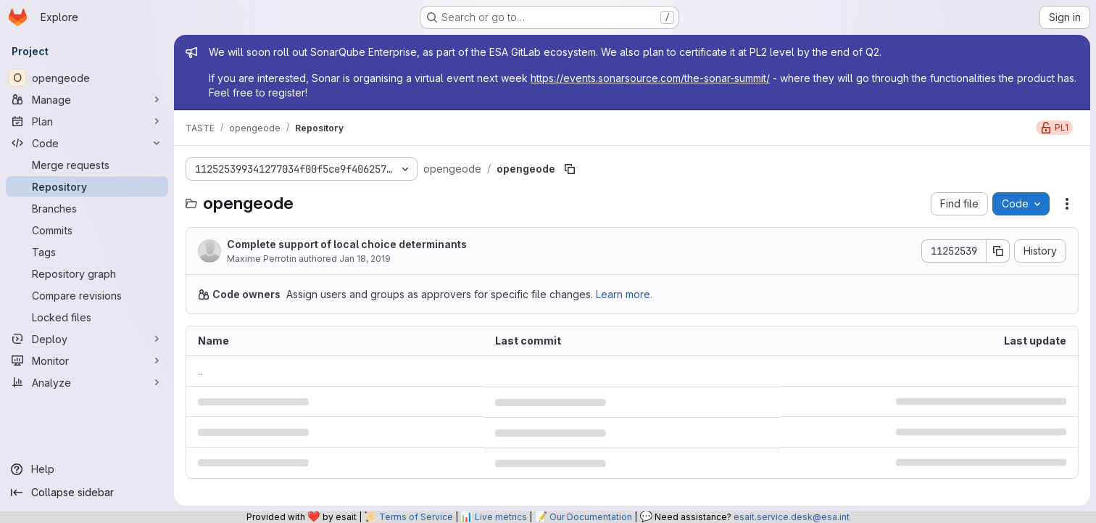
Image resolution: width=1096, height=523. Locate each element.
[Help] (87, 469)
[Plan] (87, 121)
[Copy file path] (569, 169)
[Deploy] (87, 339)
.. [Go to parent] (200, 371)
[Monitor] (87, 360)
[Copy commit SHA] (998, 251)
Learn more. (624, 294)
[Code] (87, 143)
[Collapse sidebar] (87, 492)
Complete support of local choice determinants (347, 244)
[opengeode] (87, 77)
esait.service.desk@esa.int (792, 516)
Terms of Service (416, 516)
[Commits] (87, 230)
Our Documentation (590, 516)
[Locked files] (87, 317)
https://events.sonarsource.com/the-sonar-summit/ (650, 78)
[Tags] (87, 252)
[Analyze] (87, 382)
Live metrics (501, 516)
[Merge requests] (87, 165)
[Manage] (87, 99)
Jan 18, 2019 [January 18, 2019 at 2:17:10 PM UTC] (365, 258)
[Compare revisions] (87, 295)
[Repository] (87, 186)
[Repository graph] (87, 273)
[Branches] (87, 208)
